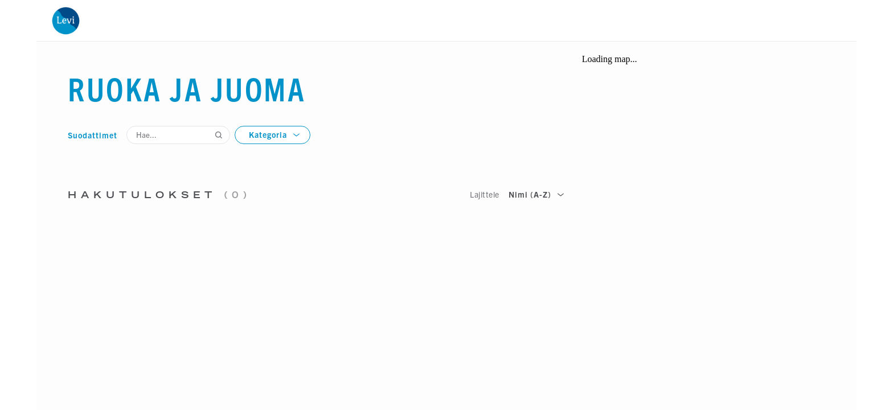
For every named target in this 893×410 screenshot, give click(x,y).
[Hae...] (178, 135)
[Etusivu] (65, 20)
